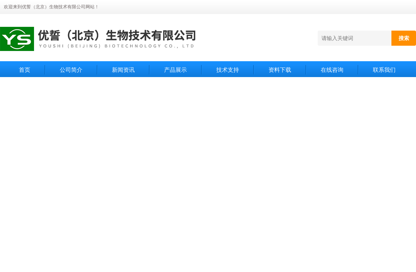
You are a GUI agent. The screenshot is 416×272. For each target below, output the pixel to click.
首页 (24, 69)
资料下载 (280, 69)
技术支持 (227, 69)
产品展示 (175, 69)
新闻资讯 (123, 69)
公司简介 (71, 69)
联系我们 (384, 69)
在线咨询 (332, 69)
